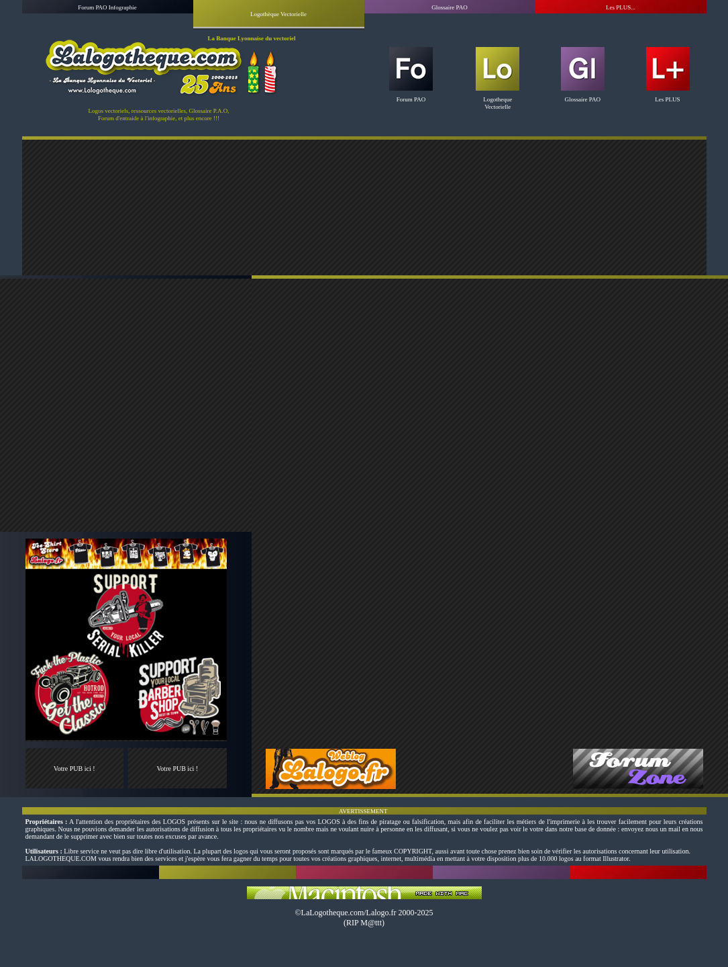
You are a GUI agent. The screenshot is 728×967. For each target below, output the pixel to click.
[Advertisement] (364, 207)
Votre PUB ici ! (74, 768)
